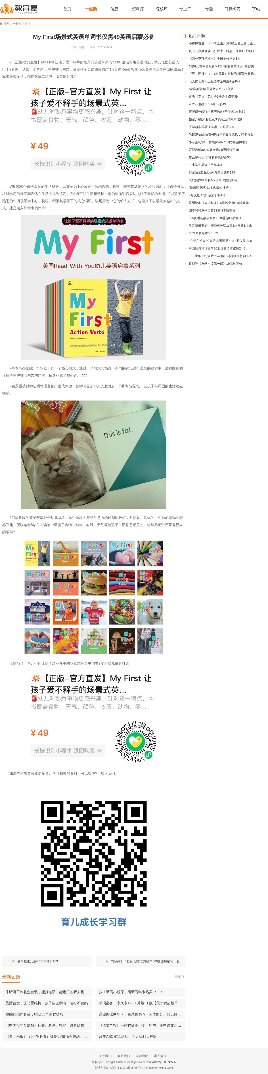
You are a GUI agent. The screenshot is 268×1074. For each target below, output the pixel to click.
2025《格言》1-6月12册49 (207, 104)
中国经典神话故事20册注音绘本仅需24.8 (217, 248)
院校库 (162, 9)
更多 (178, 977)
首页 (67, 9)
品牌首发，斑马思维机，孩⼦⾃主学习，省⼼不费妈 (47, 1003)
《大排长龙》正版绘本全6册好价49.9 (214, 81)
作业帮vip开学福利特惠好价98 (209, 157)
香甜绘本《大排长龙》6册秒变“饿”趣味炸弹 (219, 203)
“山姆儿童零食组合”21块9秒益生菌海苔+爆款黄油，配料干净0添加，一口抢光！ (224, 66)
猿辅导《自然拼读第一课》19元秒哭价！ (217, 263)
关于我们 (105, 1056)
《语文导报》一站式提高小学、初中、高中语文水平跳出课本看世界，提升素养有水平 (142, 1025)
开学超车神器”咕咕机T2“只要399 (211, 127)
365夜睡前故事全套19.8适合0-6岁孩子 (215, 218)
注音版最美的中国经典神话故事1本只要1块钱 (220, 225)
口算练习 (232, 9)
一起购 (91, 9)
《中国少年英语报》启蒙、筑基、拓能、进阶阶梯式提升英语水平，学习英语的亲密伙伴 (49, 1025)
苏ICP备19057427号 (163, 1062)
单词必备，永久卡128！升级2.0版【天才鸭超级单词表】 (142, 1003)
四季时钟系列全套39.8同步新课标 (212, 210)
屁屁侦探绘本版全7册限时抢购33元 (213, 180)
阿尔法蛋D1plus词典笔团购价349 (212, 172)
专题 (209, 9)
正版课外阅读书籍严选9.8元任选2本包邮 (217, 111)
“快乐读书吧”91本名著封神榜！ (210, 187)
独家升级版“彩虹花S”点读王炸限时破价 (216, 119)
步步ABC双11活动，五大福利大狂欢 (128, 1036)
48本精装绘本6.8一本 (203, 233)
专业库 (185, 9)
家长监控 (160, 1056)
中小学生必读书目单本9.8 (206, 165)
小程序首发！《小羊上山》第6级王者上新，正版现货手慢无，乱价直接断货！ (224, 43)
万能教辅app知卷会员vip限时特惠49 (214, 149)
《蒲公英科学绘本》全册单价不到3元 (215, 58)
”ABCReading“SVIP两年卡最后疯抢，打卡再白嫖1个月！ (224, 134)
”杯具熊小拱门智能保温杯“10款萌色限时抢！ (220, 142)
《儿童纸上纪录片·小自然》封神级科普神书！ (220, 256)
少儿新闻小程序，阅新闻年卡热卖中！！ (131, 992)
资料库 (138, 9)
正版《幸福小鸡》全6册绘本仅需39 (213, 96)
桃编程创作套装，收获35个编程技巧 (34, 1014)
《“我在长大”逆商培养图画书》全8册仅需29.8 (220, 241)
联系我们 (123, 1056)
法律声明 (142, 1056)
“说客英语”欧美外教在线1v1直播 (211, 89)
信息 (114, 9)
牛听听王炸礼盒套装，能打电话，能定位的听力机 (45, 992)
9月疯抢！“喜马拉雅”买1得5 (208, 195)
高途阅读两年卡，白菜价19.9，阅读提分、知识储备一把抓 (142, 1014)
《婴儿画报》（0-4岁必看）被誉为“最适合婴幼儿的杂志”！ (224, 74)
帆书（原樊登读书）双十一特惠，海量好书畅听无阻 (224, 51)
